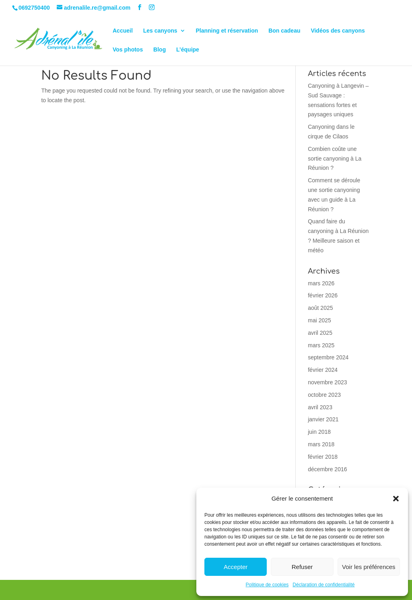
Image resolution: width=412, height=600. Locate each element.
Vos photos (128, 50)
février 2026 (323, 295)
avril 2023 (320, 407)
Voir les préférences (369, 566)
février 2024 (323, 370)
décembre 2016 (327, 469)
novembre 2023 (327, 382)
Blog (159, 50)
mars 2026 (321, 283)
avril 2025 (320, 333)
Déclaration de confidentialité (323, 585)
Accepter (235, 566)
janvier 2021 (323, 419)
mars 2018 (321, 444)
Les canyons (160, 31)
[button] (396, 499)
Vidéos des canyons (338, 31)
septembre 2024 (328, 357)
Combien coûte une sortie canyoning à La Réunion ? (334, 158)
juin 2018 (319, 432)
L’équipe (187, 50)
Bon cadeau (284, 31)
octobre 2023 (324, 395)
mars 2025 (321, 345)
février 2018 (323, 457)
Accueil (123, 31)
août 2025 (320, 308)
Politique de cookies (267, 585)
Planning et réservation (227, 31)
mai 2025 (319, 320)
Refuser (302, 566)
